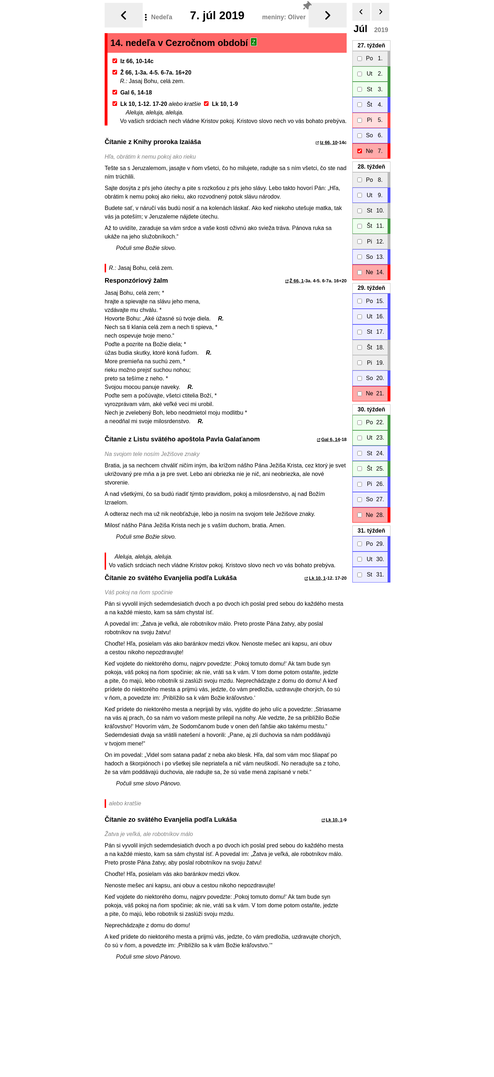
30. (371, 407)
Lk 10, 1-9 (221, 101)
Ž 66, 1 (296, 278)
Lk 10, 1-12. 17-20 (139, 101)
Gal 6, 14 (330, 436)
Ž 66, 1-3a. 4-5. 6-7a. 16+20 (151, 70)
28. (371, 164)
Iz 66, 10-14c (133, 58)
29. (371, 285)
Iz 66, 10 (328, 139)
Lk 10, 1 (317, 575)
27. (371, 43)
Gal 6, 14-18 (132, 90)
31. (371, 528)
